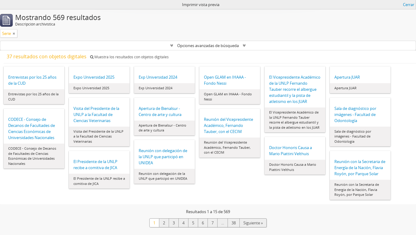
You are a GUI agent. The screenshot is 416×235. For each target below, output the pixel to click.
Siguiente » (253, 223)
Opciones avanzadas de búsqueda (208, 45)
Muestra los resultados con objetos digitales (129, 57)
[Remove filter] (14, 33)
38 (234, 223)
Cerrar (408, 4)
